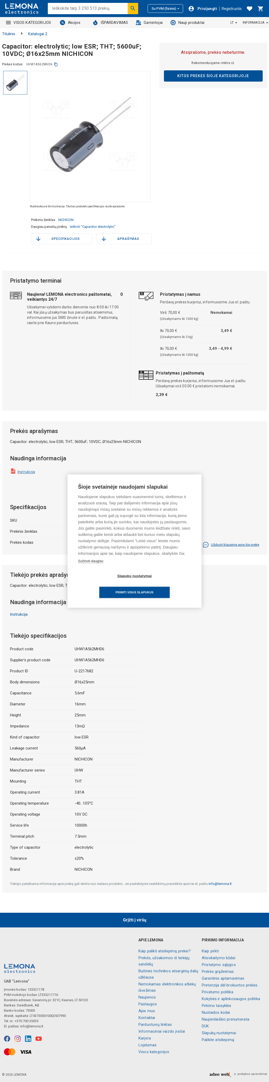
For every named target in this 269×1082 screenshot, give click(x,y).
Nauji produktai (187, 22)
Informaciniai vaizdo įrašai (161, 1031)
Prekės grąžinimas (218, 971)
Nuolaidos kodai (216, 1012)
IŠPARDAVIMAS (110, 22)
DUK (205, 1026)
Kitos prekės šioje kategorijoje (213, 76)
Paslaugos (147, 1004)
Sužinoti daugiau (90, 569)
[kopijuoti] (55, 64)
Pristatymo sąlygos (219, 964)
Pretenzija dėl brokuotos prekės (230, 985)
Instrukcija (26, 472)
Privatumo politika (217, 992)
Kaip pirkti (210, 951)
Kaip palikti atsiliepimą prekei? (164, 951)
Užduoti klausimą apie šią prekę (231, 545)
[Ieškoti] (133, 8)
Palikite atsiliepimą (218, 1039)
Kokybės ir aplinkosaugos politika (231, 998)
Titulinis (8, 33)
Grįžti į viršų (134, 919)
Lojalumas (147, 1045)
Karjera (144, 1038)
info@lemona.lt (220, 884)
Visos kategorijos (153, 1051)
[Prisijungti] (202, 8)
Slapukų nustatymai (219, 1033)
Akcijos (70, 22)
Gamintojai (149, 22)
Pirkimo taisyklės (216, 1005)
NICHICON (66, 220)
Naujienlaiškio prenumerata (225, 1019)
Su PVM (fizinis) (165, 8)
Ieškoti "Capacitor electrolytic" (93, 227)
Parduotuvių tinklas (155, 1024)
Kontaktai (146, 1017)
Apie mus (146, 1011)
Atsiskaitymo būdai (218, 958)
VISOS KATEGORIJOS (28, 22)
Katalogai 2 (37, 33)
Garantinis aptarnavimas (223, 978)
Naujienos (147, 997)
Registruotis (232, 9)
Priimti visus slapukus (165, 584)
